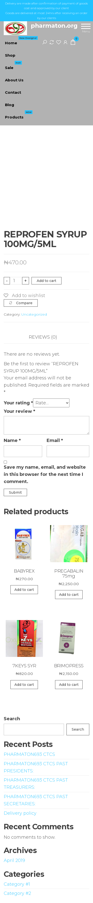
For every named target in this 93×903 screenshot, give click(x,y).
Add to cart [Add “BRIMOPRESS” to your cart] (69, 684)
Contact (13, 92)
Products (18, 115)
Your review (19, 411)
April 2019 (14, 860)
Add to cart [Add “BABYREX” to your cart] (24, 589)
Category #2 (17, 893)
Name (12, 440)
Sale (13, 66)
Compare (24, 303)
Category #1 (17, 884)
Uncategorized (34, 314)
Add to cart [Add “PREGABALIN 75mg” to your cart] (69, 594)
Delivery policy (20, 813)
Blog (9, 104)
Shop (10, 55)
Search (12, 718)
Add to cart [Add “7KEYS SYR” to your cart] (24, 684)
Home (21, 41)
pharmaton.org (54, 25)
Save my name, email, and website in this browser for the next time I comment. (45, 474)
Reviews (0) (43, 337)
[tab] (46, 337)
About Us (14, 80)
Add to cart (46, 280)
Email (55, 440)
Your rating (18, 403)
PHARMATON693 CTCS (29, 754)
